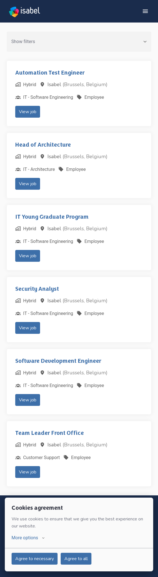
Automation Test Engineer (50, 72)
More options (28, 537)
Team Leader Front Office (49, 433)
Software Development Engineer (58, 360)
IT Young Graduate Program (52, 216)
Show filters (79, 41)
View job (27, 112)
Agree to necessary (34, 559)
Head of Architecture (43, 144)
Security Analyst (37, 288)
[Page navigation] (145, 11)
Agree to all (76, 559)
